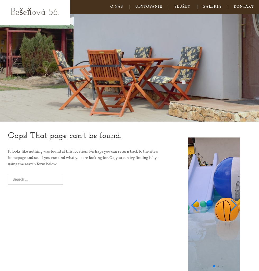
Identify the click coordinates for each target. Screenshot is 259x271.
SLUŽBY (182, 7)
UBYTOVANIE (148, 7)
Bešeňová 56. (35, 12)
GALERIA (212, 7)
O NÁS (116, 7)
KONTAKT (244, 7)
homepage (17, 158)
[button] (194, 205)
